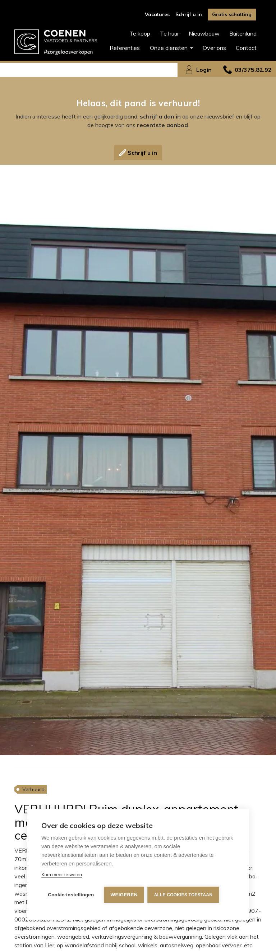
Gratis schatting (232, 14)
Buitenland (243, 33)
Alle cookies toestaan (183, 894)
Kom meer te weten (61, 874)
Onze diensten (169, 47)
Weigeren (124, 894)
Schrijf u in (188, 14)
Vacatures (157, 14)
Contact (246, 47)
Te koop (139, 33)
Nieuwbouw (204, 33)
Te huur (169, 33)
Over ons (214, 47)
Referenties (125, 47)
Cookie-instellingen (71, 894)
